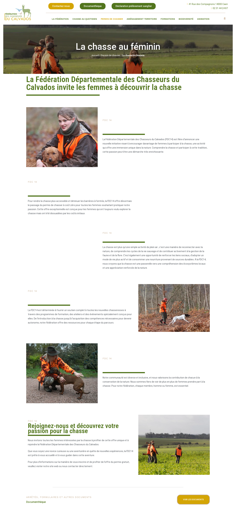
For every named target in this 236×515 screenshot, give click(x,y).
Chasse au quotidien (84, 19)
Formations (168, 19)
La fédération (60, 19)
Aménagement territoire (142, 19)
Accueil (95, 55)
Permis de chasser (112, 19)
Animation (203, 19)
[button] (61, 6)
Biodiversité (186, 19)
